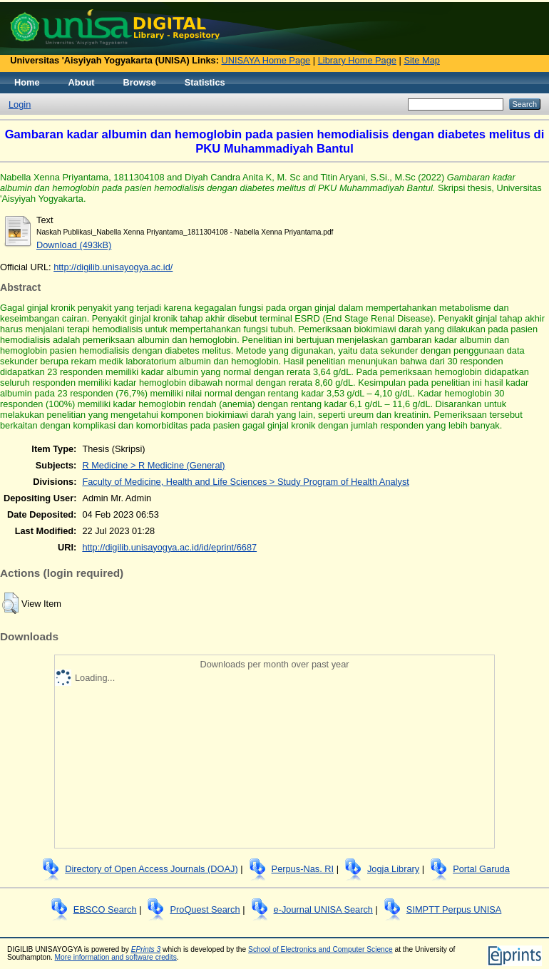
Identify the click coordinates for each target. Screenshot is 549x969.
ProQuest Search (205, 909)
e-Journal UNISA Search (323, 909)
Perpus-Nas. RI (303, 868)
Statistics (205, 82)
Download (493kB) (73, 245)
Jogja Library (393, 868)
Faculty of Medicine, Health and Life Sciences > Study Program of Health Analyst (245, 481)
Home (27, 82)
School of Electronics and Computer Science (320, 949)
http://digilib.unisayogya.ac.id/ (113, 267)
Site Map (422, 60)
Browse (139, 82)
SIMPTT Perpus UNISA (453, 909)
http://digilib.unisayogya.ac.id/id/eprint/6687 (169, 547)
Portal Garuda (481, 868)
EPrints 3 (146, 949)
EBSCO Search (105, 909)
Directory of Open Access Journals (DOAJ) (151, 868)
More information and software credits (116, 957)
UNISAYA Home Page (266, 60)
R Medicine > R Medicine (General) (153, 465)
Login (20, 104)
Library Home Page (357, 60)
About (81, 82)
